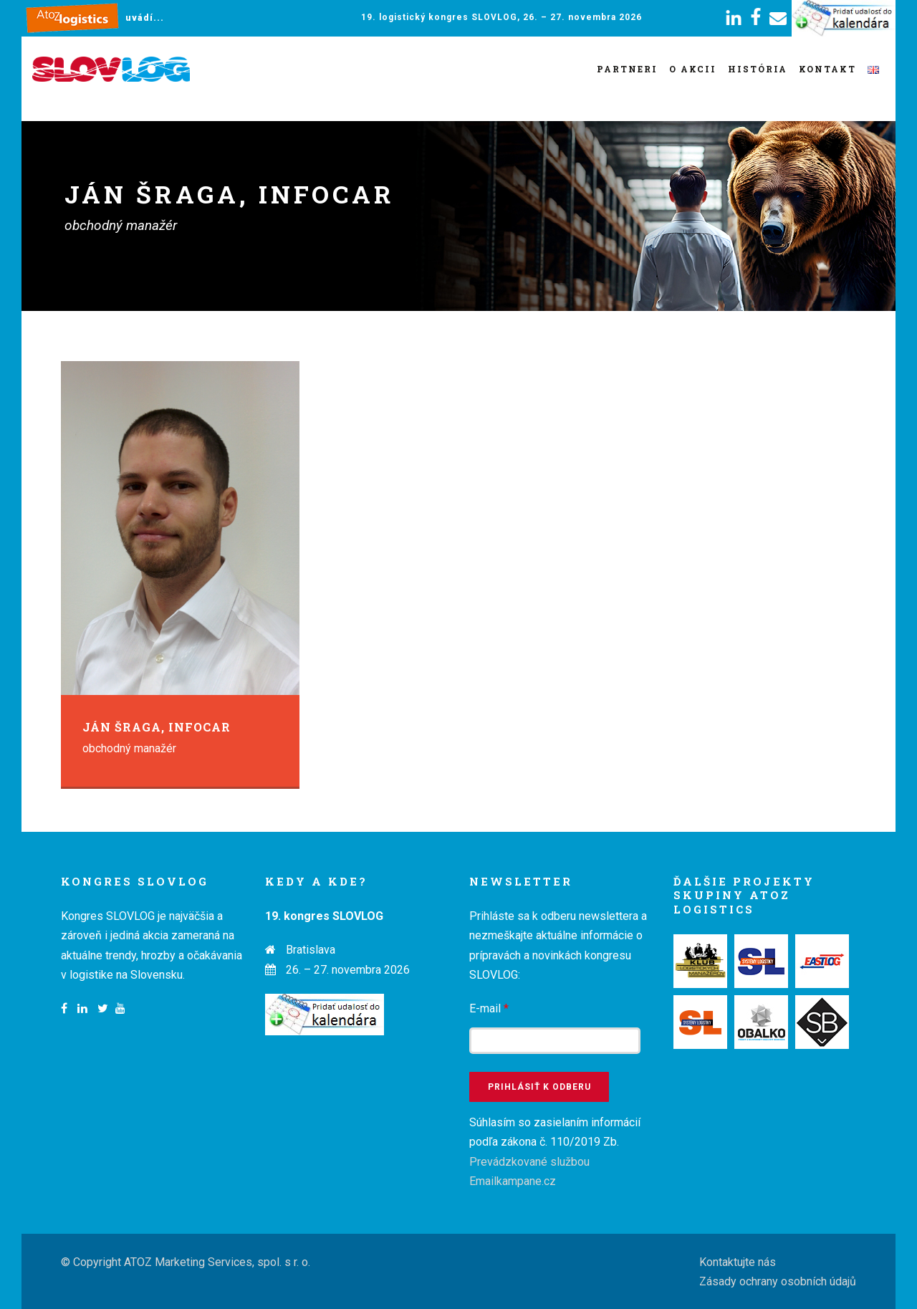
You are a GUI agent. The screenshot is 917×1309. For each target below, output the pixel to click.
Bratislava (310, 949)
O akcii (692, 69)
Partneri (627, 69)
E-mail (489, 1008)
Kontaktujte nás (737, 1262)
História (757, 69)
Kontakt (827, 69)
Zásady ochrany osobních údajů (777, 1281)
